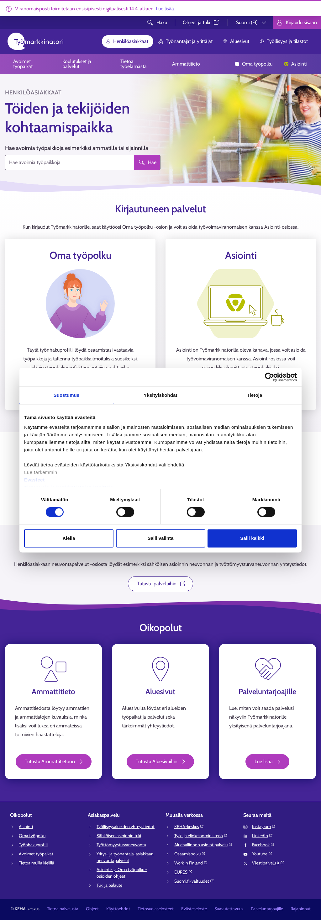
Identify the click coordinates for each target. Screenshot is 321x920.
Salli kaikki (252, 538)
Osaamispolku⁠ (190, 854)
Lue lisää (165, 9)
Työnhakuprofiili (33, 845)
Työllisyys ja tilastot (283, 41)
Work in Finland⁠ (191, 863)
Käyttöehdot (118, 909)
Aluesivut (236, 41)
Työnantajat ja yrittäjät (185, 41)
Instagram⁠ (264, 826)
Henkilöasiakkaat (127, 41)
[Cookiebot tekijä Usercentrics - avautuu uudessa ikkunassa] (269, 377)
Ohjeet (92, 909)
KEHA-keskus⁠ (189, 826)
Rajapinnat (301, 909)
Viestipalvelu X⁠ (268, 863)
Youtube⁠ (262, 854)
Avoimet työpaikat (23, 63)
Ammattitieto (186, 64)
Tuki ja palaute (109, 885)
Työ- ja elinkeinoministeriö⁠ (201, 835)
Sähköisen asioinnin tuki (119, 835)
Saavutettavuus (228, 909)
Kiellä (68, 538)
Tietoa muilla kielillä (36, 863)
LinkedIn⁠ (262, 835)
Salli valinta (161, 538)
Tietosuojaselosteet (156, 909)
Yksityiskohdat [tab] (160, 395)
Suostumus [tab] (67, 395)
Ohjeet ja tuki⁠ (201, 22)
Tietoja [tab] (254, 395)
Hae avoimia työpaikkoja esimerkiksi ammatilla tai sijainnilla (76, 148)
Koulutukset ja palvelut (76, 63)
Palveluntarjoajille (267, 909)
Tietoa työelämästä (133, 63)
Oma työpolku (253, 64)
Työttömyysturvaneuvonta (121, 845)
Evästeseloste (194, 909)
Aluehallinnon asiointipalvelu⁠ (203, 845)
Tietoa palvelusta (62, 909)
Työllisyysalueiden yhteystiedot (126, 826)
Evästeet (34, 479)
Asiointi (295, 64)
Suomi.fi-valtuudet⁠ (194, 881)
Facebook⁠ (263, 845)
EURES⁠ (183, 872)
